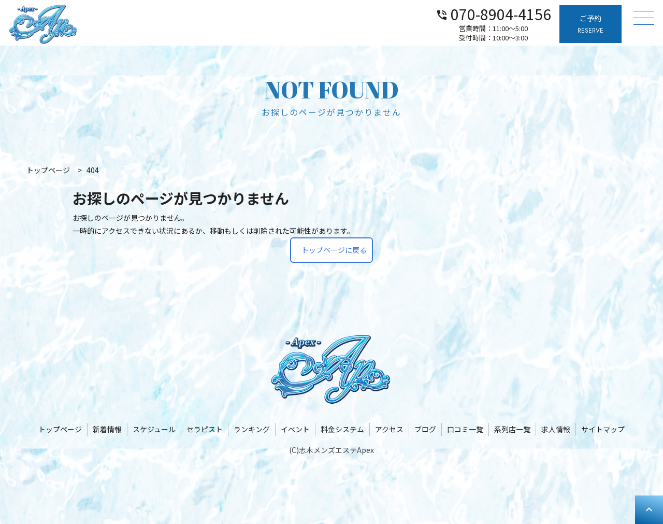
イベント (295, 429)
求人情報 (555, 429)
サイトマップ (603, 429)
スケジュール (154, 429)
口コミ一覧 (465, 429)
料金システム (342, 429)
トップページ (60, 429)
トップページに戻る (334, 250)
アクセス (389, 429)
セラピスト (204, 429)
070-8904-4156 (493, 13)
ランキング (252, 429)
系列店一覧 (512, 429)
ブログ (425, 429)
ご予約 (590, 24)
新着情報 (107, 429)
